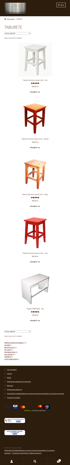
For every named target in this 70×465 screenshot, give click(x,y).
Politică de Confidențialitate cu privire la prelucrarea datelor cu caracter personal (35, 394)
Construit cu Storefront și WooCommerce (26, 453)
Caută (35, 461)
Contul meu (11, 461)
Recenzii (10, 386)
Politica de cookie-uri (14, 390)
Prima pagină (11, 19)
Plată (9, 378)
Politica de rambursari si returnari (19, 382)
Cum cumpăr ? (12, 370)
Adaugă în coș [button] (35, 92)
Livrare (9, 374)
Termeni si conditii (13, 398)
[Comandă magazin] (17, 33)
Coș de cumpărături (54, 460)
